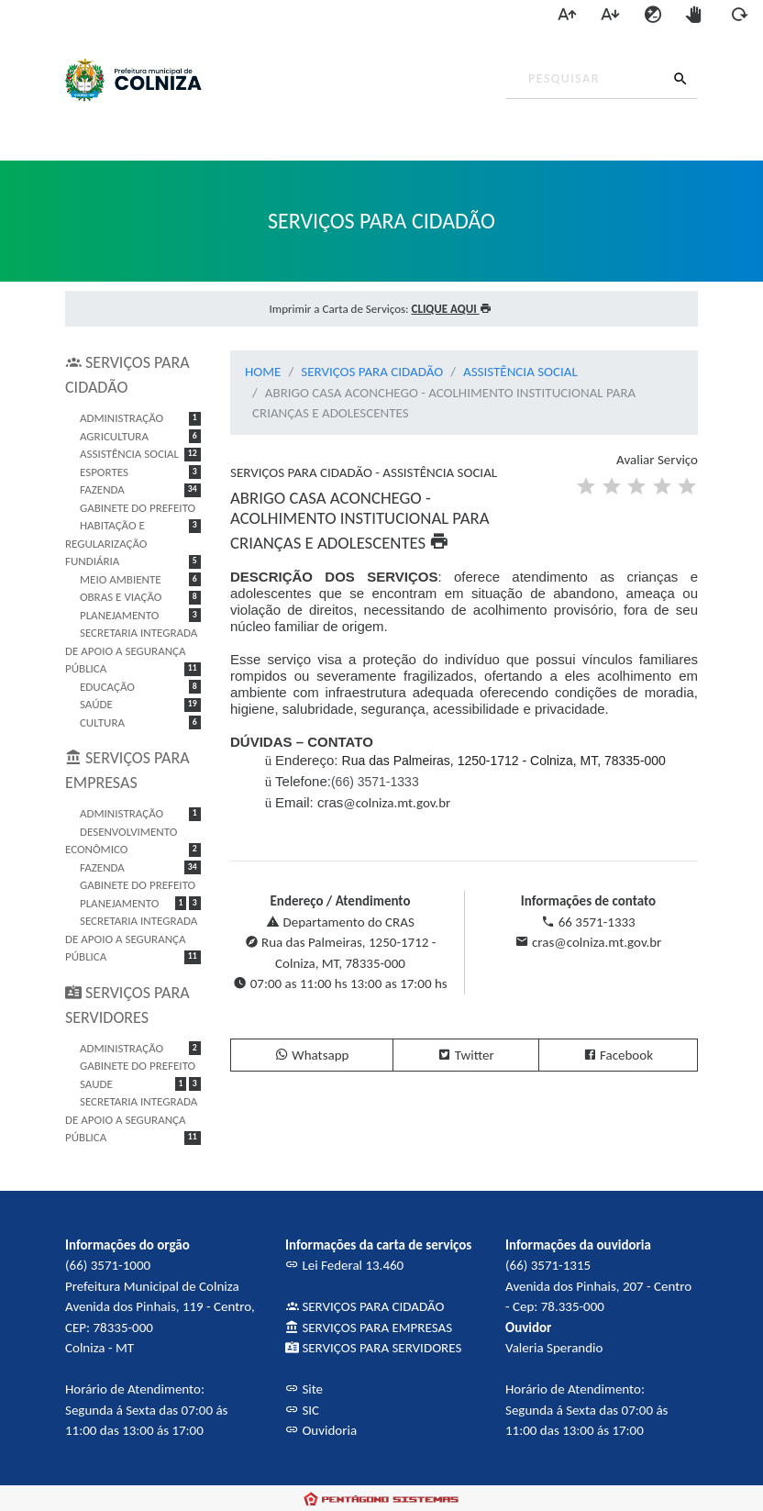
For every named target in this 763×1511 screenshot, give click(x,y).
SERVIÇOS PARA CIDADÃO (372, 371)
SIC (302, 1410)
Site (304, 1389)
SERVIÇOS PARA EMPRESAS (368, 1327)
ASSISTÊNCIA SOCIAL (520, 371)
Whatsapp (312, 1055)
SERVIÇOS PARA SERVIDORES (373, 1347)
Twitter (465, 1055)
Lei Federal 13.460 (344, 1265)
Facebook (618, 1055)
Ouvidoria (321, 1430)
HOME (263, 371)
